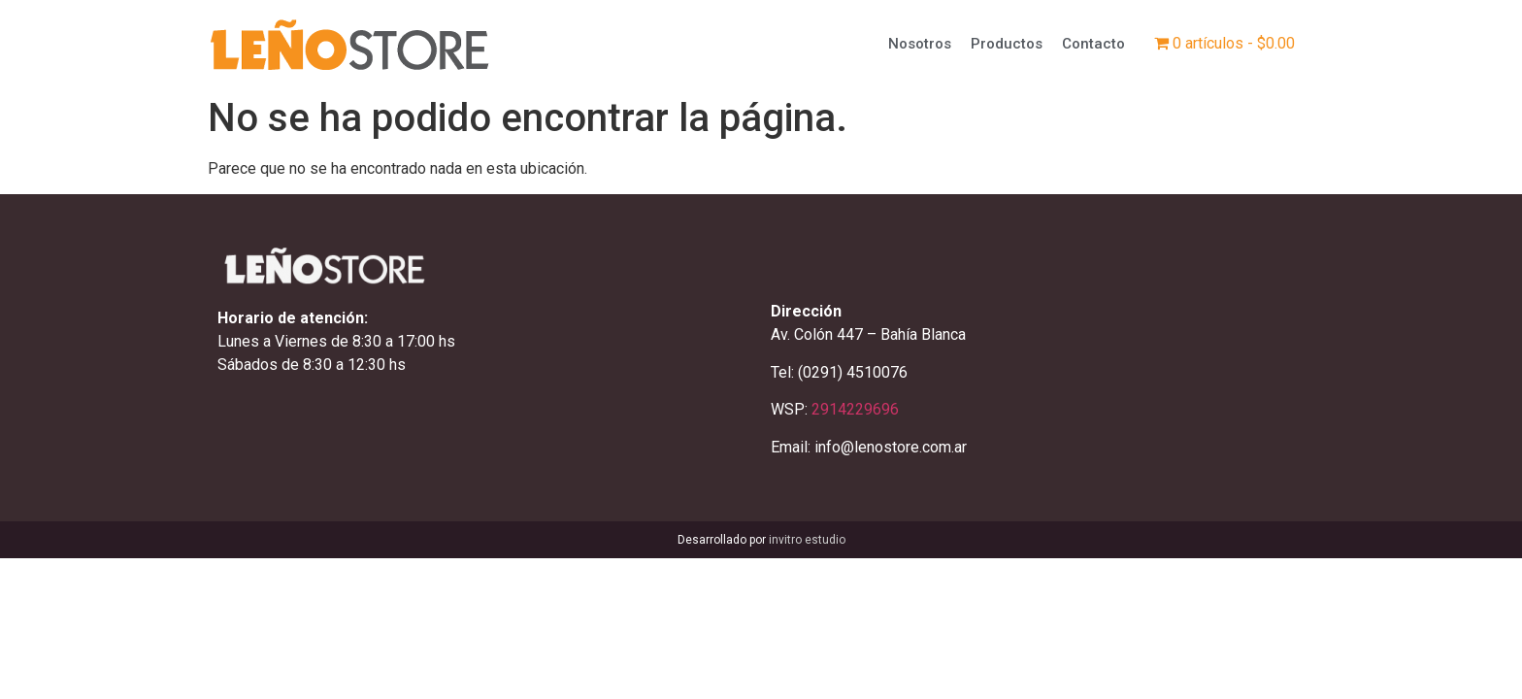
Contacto (1093, 43)
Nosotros (919, 43)
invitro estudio (807, 540)
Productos (1006, 43)
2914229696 (855, 409)
